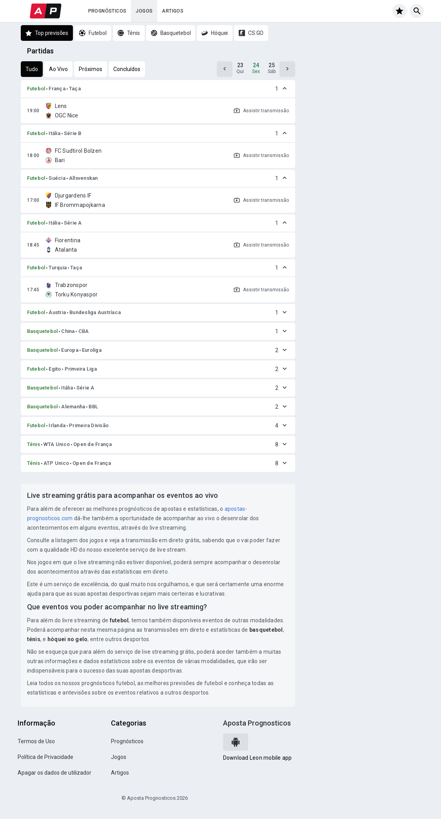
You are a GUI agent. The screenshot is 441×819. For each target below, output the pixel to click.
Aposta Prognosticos (257, 723)
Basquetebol (42, 331)
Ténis (33, 444)
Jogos (144, 11)
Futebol (36, 88)
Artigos (172, 11)
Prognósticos (107, 11)
